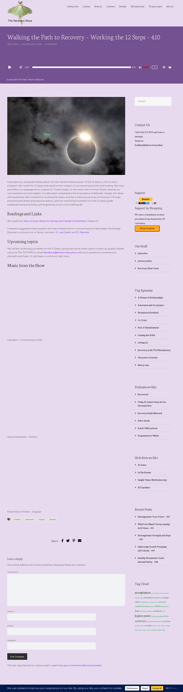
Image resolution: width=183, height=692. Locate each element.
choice (137, 601)
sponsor (154, 626)
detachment (146, 606)
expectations (165, 606)
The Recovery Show (32, 44)
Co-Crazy (142, 320)
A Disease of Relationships (150, 297)
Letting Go (143, 342)
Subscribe (73, 6)
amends (137, 598)
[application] (81, 67)
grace (151, 611)
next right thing (152, 621)
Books (122, 6)
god (148, 611)
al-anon (166, 593)
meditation (141, 621)
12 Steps (17, 519)
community (153, 602)
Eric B (158, 606)
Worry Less (143, 365)
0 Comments (51, 44)
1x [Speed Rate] (154, 67)
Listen (86, 6)
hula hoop (154, 616)
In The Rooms (144, 472)
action (162, 593)
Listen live (143, 253)
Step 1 (159, 626)
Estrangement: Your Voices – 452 (154, 516)
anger (141, 598)
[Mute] (140, 67)
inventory (160, 616)
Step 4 (136, 630)
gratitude (158, 610)
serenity (148, 625)
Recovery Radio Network (150, 413)
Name (11, 611)
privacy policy (145, 260)
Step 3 (168, 625)
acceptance (142, 592)
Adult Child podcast (148, 428)
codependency (145, 602)
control (138, 606)
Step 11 (163, 626)
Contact (110, 6)
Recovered (143, 394)
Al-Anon (142, 464)
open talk (160, 621)
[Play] (10, 67)
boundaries (157, 597)
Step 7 (144, 630)
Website (11, 640)
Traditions (154, 630)
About (170, 6)
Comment (13, 572)
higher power (143, 616)
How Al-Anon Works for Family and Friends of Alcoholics (54, 221)
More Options (36, 79)
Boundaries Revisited (148, 312)
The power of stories (148, 357)
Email (10, 626)
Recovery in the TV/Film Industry (154, 350)
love (167, 616)
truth (163, 630)
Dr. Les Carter (63, 232)
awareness (29, 519)
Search (98, 6)
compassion (162, 602)
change (42, 519)
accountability (155, 593)
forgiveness (143, 611)
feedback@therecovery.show (60, 252)
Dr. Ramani (82, 232)
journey (53, 519)
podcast (167, 621)
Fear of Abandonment (148, 327)
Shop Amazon (147, 228)
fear (137, 610)
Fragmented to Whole (148, 435)
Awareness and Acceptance (151, 305)
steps (148, 630)
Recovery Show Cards (148, 268)
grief (163, 611)
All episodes (137, 6)
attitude (148, 597)
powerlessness (139, 626)
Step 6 (140, 630)
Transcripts (155, 6)
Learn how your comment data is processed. (76, 665)
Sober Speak (144, 420)
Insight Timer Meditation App (152, 479)
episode (153, 606)
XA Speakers (144, 487)
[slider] (81, 67)
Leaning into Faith (146, 335)
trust (159, 630)
